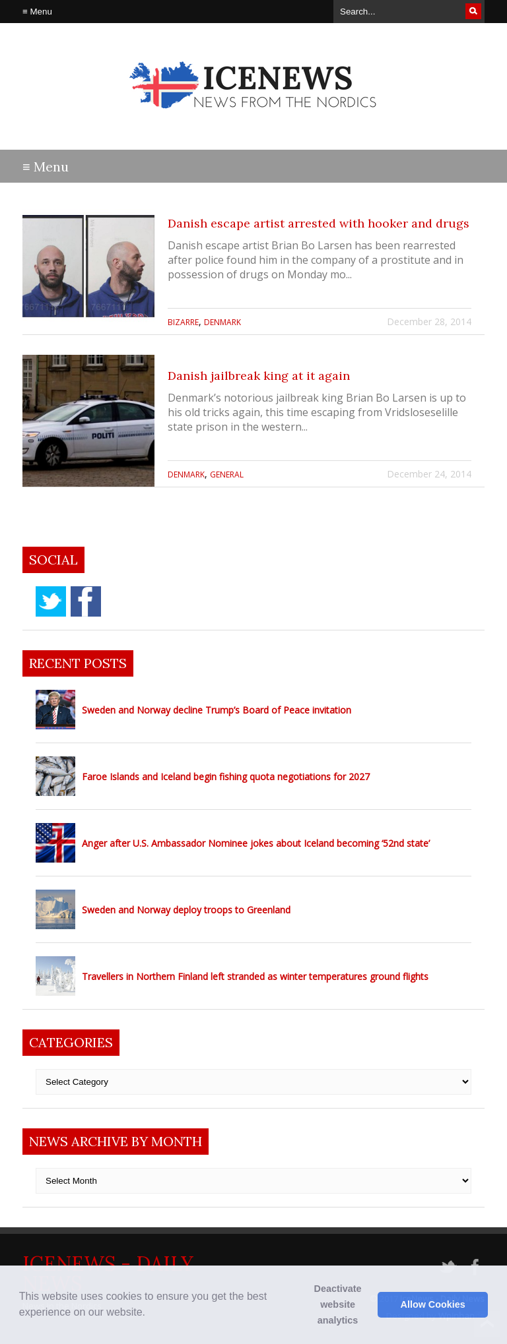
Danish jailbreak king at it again (259, 375)
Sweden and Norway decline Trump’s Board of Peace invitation (216, 710)
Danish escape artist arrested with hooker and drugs (318, 223)
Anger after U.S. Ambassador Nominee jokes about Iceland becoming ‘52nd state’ (256, 843)
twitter (51, 601)
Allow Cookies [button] (433, 1304)
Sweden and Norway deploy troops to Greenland (186, 909)
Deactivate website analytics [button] (338, 1304)
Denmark (222, 322)
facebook (86, 601)
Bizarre (183, 322)
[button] (150, 1314)
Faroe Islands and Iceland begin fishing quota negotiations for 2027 (226, 776)
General (227, 474)
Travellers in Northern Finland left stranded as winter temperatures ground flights (255, 976)
